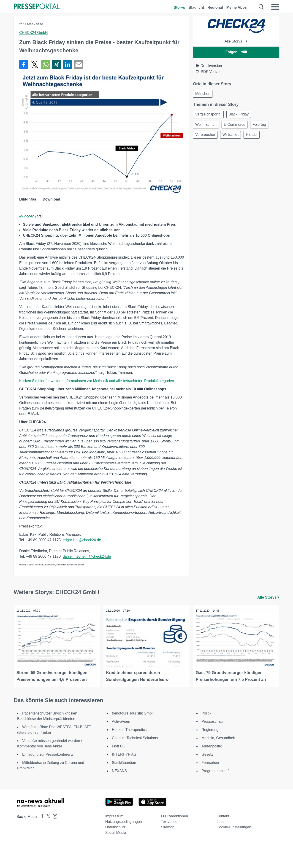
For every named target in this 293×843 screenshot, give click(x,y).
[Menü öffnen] (275, 7)
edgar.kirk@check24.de (82, 540)
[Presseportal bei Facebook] (40, 816)
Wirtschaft (233, 137)
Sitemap (167, 826)
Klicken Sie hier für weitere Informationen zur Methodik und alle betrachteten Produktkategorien (96, 381)
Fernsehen (210, 762)
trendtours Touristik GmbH (133, 713)
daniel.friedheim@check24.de (87, 556)
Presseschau (212, 721)
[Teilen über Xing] (56, 64)
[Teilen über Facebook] (23, 64)
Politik (206, 713)
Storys (179, 7)
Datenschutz (115, 826)
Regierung (209, 729)
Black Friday (241, 115)
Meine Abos (236, 7)
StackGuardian (124, 762)
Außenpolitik (211, 745)
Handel (255, 137)
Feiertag (263, 126)
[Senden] (78, 64)
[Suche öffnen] (261, 7)
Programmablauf (214, 770)
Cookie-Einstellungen (234, 826)
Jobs (220, 821)
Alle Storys (236, 41)
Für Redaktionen (174, 815)
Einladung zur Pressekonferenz (47, 754)
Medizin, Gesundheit (218, 737)
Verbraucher (206, 137)
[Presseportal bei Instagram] (53, 815)
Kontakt (223, 815)
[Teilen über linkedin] (67, 64)
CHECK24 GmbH (33, 33)
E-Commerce (236, 126)
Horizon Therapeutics (129, 729)
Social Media (115, 832)
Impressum (114, 815)
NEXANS (119, 770)
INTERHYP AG (124, 754)
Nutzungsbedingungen (123, 821)
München (26, 216)
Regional (215, 7)
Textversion (170, 821)
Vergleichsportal (209, 115)
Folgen (236, 52)
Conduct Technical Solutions (135, 737)
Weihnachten (206, 126)
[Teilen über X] (34, 64)
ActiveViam (121, 721)
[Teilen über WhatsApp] (45, 64)
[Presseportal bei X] (46, 816)
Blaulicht (196, 7)
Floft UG (119, 745)
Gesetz (207, 754)
